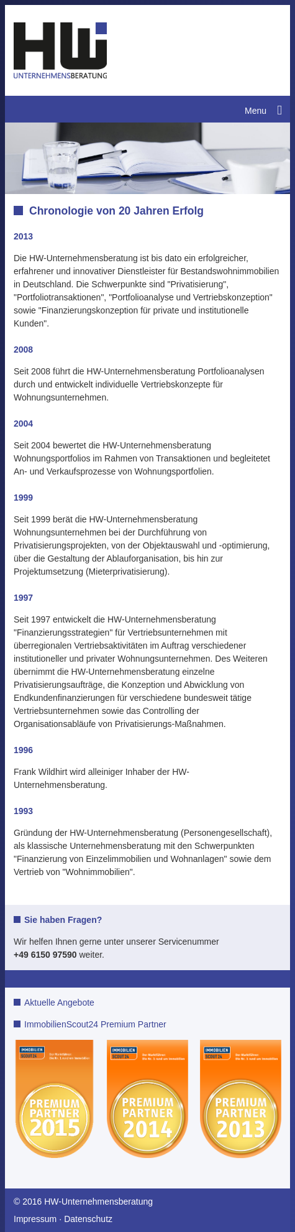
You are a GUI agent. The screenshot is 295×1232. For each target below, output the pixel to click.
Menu (255, 111)
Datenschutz (88, 1219)
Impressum (35, 1219)
